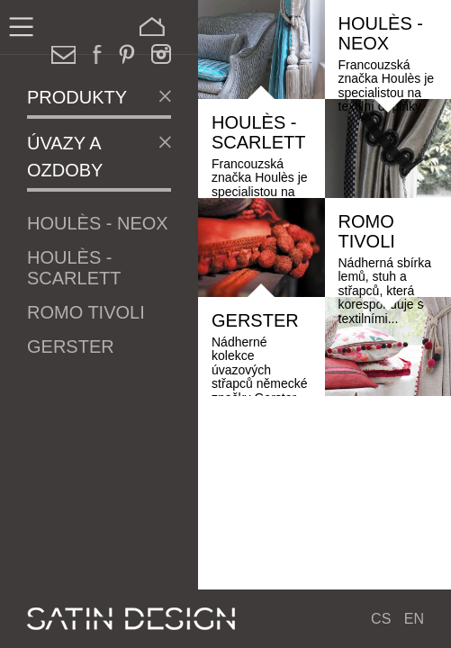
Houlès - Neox (97, 223)
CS (381, 618)
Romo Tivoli (86, 312)
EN (414, 618)
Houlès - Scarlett (74, 268)
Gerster (70, 346)
